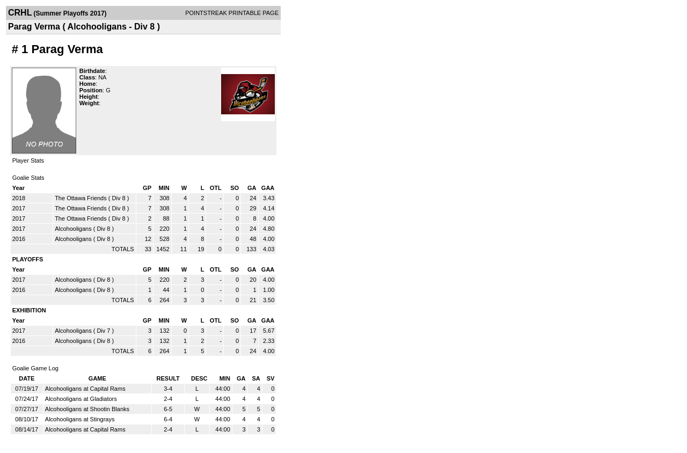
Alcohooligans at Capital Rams (85, 388)
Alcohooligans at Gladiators (81, 399)
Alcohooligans (73, 228)
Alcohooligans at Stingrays (80, 419)
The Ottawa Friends (81, 198)
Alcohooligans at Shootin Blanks (87, 409)
